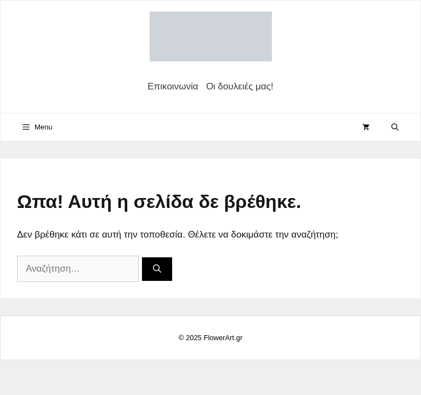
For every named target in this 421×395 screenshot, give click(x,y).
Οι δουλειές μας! (240, 86)
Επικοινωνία (172, 86)
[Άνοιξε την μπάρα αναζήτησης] (394, 127)
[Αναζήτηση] (157, 269)
